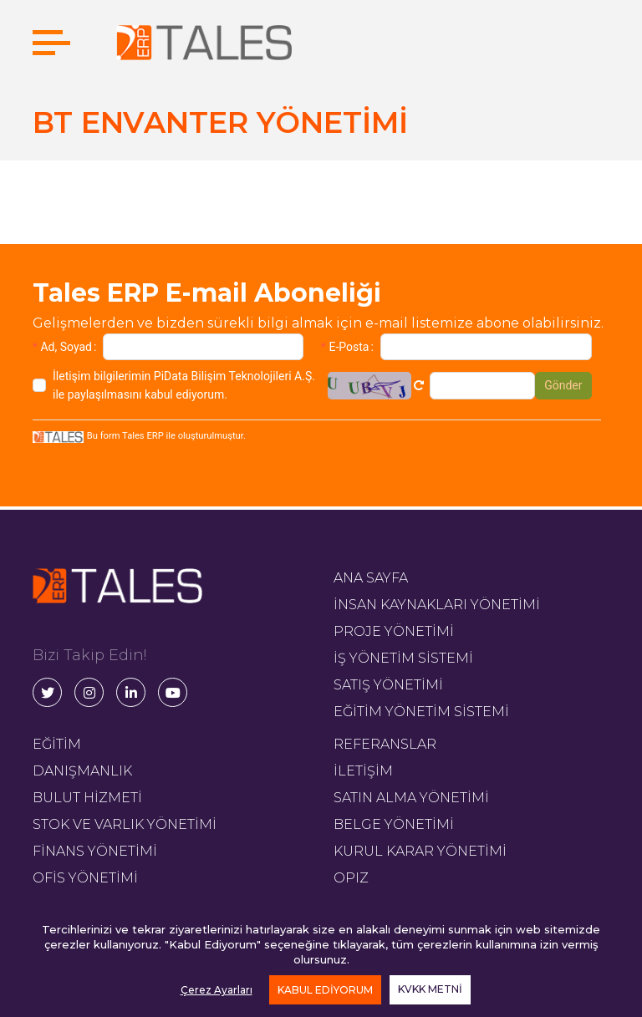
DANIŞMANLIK (82, 771)
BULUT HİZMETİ (87, 798)
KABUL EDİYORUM (325, 990)
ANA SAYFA (371, 578)
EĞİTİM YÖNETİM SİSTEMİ (421, 712)
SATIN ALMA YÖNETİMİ (411, 798)
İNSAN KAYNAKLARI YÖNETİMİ (437, 605)
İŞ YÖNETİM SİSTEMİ (403, 658)
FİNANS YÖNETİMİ (95, 851)
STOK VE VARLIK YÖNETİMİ (125, 824)
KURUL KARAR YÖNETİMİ (420, 851)
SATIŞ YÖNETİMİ (388, 685)
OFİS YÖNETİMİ (85, 878)
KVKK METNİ (430, 989)
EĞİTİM (57, 744)
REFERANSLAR (385, 744)
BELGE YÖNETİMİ (394, 824)
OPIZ (351, 878)
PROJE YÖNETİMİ (394, 631)
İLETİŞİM (363, 771)
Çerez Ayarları (216, 990)
